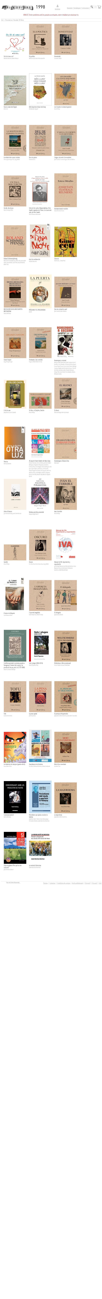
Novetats (69, 8)
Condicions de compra (63, 883)
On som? (94, 883)
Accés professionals (77, 883)
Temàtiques (77, 8)
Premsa (45, 883)
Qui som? (87, 883)
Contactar (52, 883)
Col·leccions (85, 8)
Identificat (57, 9)
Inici (100, 883)
